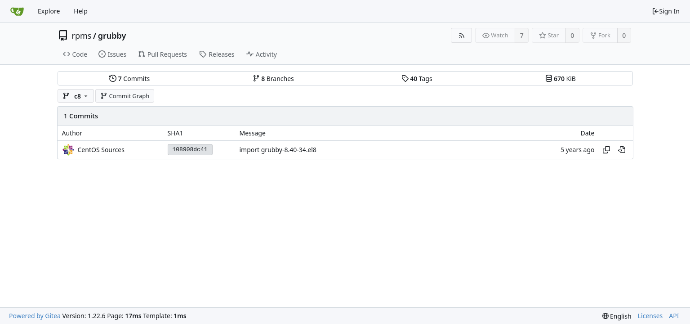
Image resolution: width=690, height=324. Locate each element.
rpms (82, 35)
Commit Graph (124, 96)
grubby (112, 35)
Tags (416, 78)
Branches (273, 78)
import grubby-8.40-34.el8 (278, 149)
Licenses (650, 315)
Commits (129, 78)
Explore (49, 11)
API (674, 315)
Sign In (666, 11)
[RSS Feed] (461, 35)
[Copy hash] (606, 150)
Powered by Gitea (35, 315)
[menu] (617, 316)
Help (81, 11)
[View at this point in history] (621, 150)
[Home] (17, 11)
